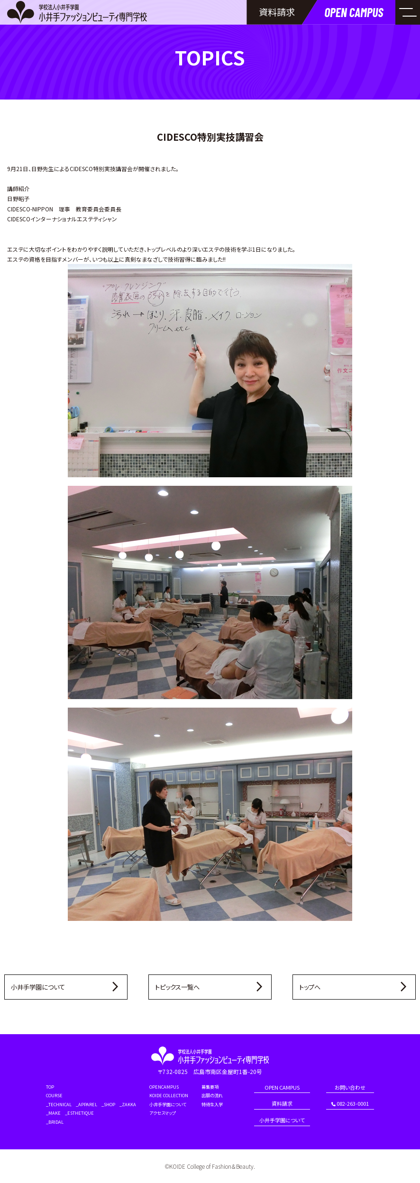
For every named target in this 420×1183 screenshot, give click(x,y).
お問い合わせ (350, 1088)
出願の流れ (212, 1095)
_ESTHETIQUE (79, 1113)
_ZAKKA (127, 1104)
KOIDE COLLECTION (168, 1095)
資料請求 (282, 1104)
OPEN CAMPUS (282, 1088)
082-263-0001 (350, 1104)
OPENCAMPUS (164, 1087)
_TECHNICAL (59, 1104)
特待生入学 (212, 1104)
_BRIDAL (55, 1122)
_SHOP (108, 1104)
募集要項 (210, 1087)
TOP (50, 1087)
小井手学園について (167, 1104)
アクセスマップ (162, 1113)
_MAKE (53, 1113)
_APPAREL (86, 1104)
